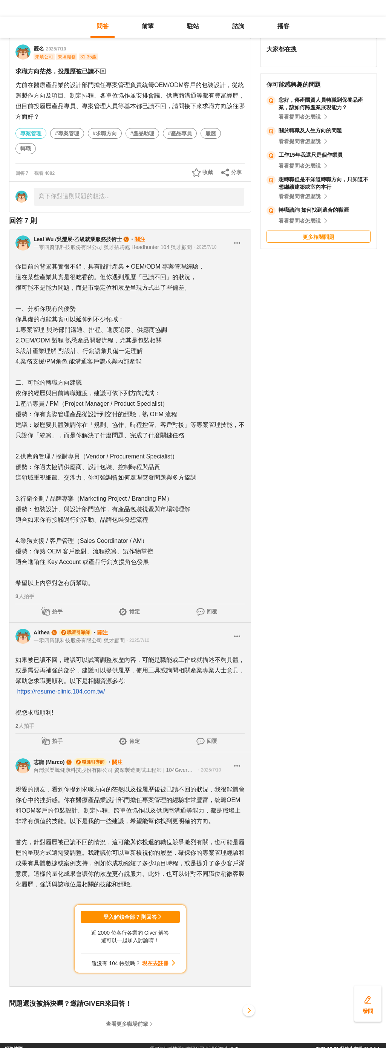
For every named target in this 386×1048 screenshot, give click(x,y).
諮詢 (238, 26)
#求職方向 (105, 133)
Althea (42, 632)
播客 (283, 26)
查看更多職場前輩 (127, 1024)
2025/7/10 (56, 49)
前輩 (148, 26)
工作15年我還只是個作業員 (311, 155)
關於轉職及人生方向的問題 (310, 130)
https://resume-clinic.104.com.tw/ (61, 691)
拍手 (57, 611)
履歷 (210, 133)
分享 (236, 172)
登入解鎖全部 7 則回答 (130, 917)
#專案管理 (67, 133)
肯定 (134, 611)
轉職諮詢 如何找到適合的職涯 (314, 210)
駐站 (193, 26)
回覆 (212, 611)
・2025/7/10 (204, 247)
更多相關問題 (318, 237)
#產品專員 (180, 133)
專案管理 (30, 133)
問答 (102, 26)
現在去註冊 (155, 963)
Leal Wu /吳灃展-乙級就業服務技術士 (78, 239)
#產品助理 (142, 133)
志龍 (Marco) (49, 762)
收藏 (207, 172)
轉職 (25, 148)
